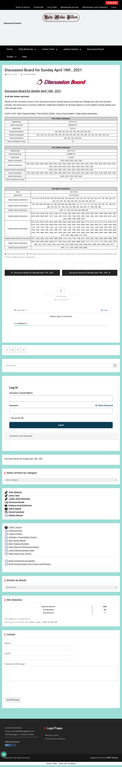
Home (10, 49)
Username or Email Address (21, 393)
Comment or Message (15, 664)
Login (104, 310)
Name (8, 643)
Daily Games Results (15, 540)
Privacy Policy (53, 735)
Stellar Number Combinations (23, 257)
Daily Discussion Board (16, 254)
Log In (113, 7)
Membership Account (70, 7)
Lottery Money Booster (85, 254)
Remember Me (16, 418)
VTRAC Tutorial (13, 527)
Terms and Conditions (56, 739)
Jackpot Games (70, 49)
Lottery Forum (70, 254)
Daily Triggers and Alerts (17, 544)
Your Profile (52, 7)
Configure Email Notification (18, 505)
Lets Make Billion (29, 74)
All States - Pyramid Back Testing (20, 537)
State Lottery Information (86, 113)
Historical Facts (13, 531)
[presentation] (24, 692)
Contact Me (38, 7)
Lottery (61, 254)
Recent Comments (14, 512)
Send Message (13, 700)
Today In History (13, 534)
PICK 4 (9, 257)
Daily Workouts (26, 49)
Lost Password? (25, 436)
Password (13, 405)
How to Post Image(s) (65, 113)
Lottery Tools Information (17, 499)
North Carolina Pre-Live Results (20, 561)
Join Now (13, 436)
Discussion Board (95, 49)
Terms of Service (23, 7)
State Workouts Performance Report (22, 547)
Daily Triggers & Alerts (26, 113)
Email (8, 653)
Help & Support (13, 509)
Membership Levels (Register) (94, 7)
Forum (54, 254)
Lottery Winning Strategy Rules (19, 550)
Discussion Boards (14, 502)
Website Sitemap (14, 515)
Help (24, 56)
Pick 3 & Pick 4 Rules (46, 113)
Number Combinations (103, 254)
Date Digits (33, 254)
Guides (10, 56)
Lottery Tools (48, 49)
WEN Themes (112, 758)
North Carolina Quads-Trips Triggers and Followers (28, 564)
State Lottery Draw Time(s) (18, 554)
